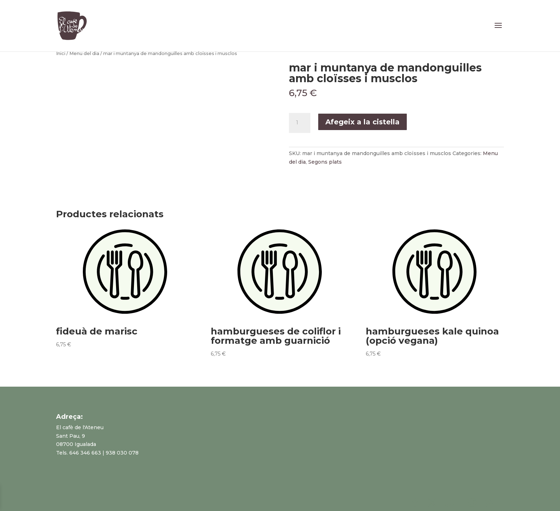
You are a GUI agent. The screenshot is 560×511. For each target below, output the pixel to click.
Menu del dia (84, 53)
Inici (60, 53)
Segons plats (325, 162)
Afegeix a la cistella (362, 122)
